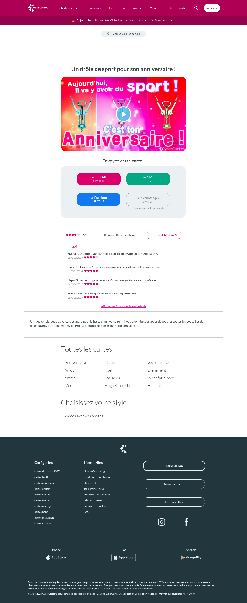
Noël (108, 370)
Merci (69, 385)
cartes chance (42, 523)
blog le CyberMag (94, 471)
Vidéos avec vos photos (84, 416)
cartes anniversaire (45, 482)
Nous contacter (174, 484)
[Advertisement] (29, 123)
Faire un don (174, 466)
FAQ (86, 511)
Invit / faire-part (160, 378)
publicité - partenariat (97, 494)
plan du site (90, 482)
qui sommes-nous (94, 488)
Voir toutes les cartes (123, 33)
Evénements (157, 370)
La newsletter (174, 502)
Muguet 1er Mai (117, 385)
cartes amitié (42, 494)
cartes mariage (43, 506)
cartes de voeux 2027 (47, 471)
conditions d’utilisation (97, 477)
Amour (70, 370)
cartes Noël (41, 477)
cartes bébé (41, 511)
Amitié (70, 378)
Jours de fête (158, 362)
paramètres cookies (95, 506)
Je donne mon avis (164, 235)
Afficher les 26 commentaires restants (123, 306)
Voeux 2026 (114, 378)
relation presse (93, 500)
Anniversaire (75, 362)
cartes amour (42, 488)
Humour (154, 385)
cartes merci (41, 500)
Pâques (110, 362)
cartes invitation (44, 517)
